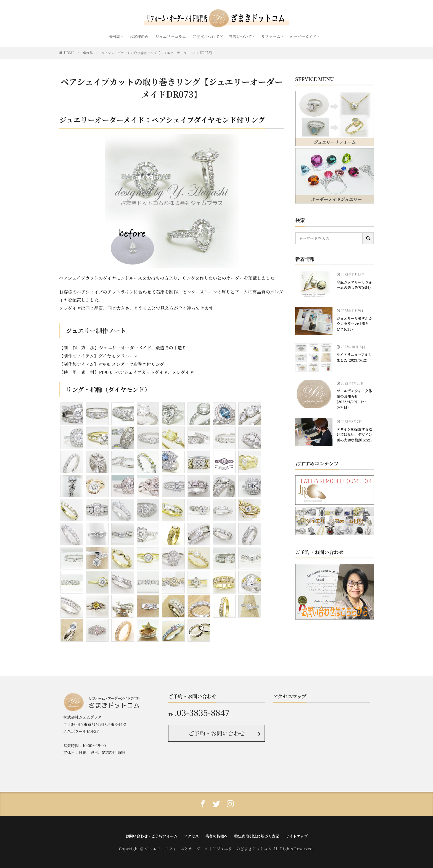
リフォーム (270, 36)
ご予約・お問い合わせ (216, 732)
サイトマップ (294, 835)
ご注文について (206, 36)
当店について (240, 36)
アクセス (192, 835)
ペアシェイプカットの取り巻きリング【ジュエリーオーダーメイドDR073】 (157, 52)
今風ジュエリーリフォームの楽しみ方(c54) (354, 284)
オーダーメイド (302, 36)
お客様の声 (139, 36)
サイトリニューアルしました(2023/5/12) (354, 357)
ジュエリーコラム (170, 36)
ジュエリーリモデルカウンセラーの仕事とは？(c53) (354, 323)
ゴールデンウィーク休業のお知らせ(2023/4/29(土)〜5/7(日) (354, 398)
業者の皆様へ (216, 835)
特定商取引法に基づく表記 (255, 835)
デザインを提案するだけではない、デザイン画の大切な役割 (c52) (354, 433)
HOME (69, 52)
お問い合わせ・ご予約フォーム (153, 835)
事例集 (114, 36)
